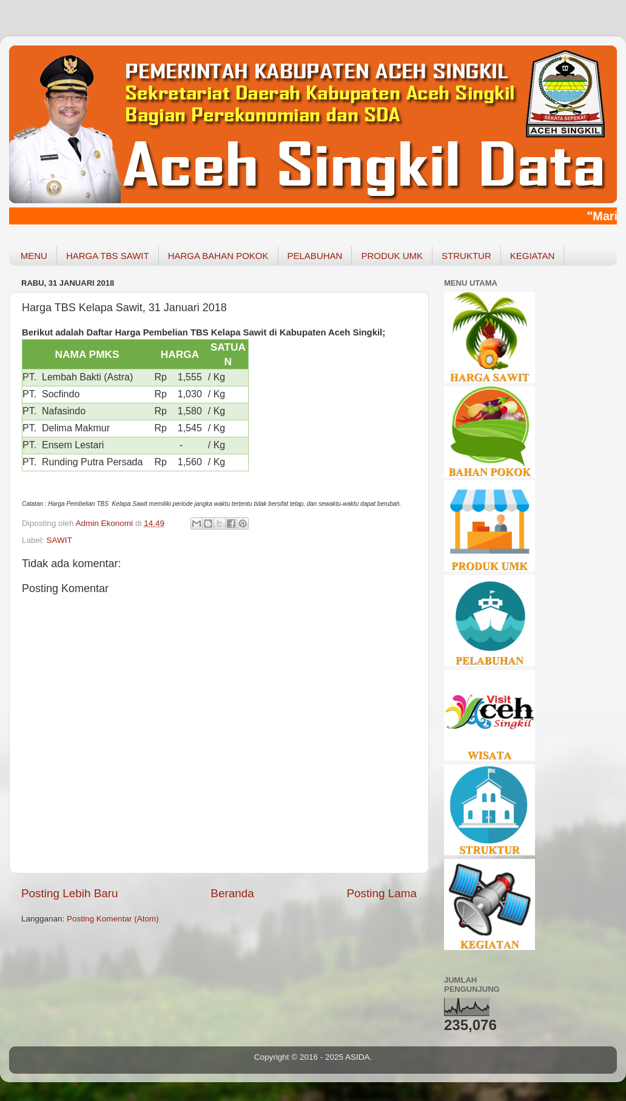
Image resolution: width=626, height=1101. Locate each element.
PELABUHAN (315, 256)
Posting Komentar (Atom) (113, 918)
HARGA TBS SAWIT (107, 256)
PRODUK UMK (392, 256)
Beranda (232, 893)
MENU (34, 256)
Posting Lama (381, 893)
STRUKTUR (466, 256)
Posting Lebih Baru (69, 893)
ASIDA (357, 1057)
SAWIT (59, 540)
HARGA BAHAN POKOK (218, 256)
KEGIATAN (532, 256)
